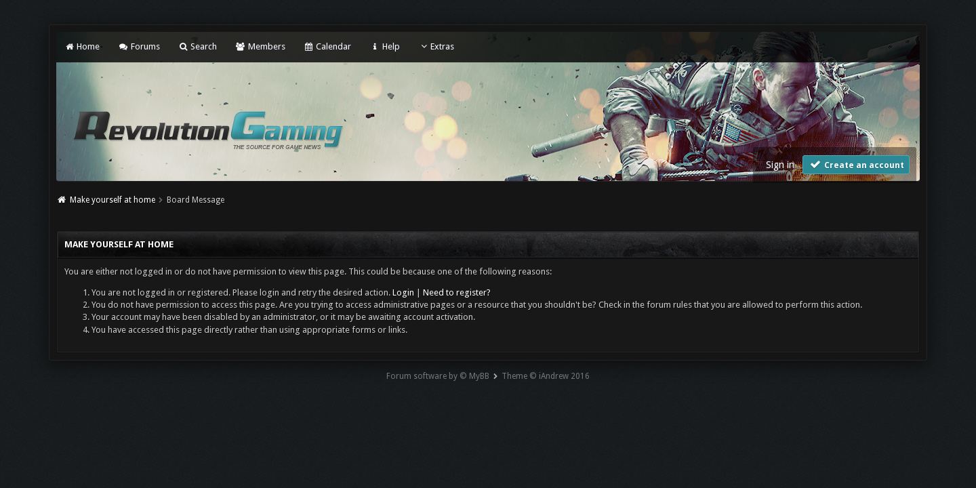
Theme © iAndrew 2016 (546, 376)
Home (82, 46)
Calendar (327, 46)
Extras (436, 46)
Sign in (780, 164)
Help (384, 46)
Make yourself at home (112, 200)
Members (260, 46)
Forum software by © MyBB (437, 376)
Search (197, 46)
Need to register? (457, 292)
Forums (138, 46)
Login (403, 292)
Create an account (856, 164)
